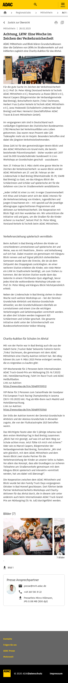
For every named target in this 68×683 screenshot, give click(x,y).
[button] (35, 4)
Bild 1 (10, 567)
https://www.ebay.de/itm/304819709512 (24, 386)
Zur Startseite (5, 12)
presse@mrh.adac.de (35, 585)
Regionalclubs (23, 12)
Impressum (56, 673)
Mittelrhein (46, 12)
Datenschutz (35, 673)
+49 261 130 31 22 (33, 591)
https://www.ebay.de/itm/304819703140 (25, 409)
